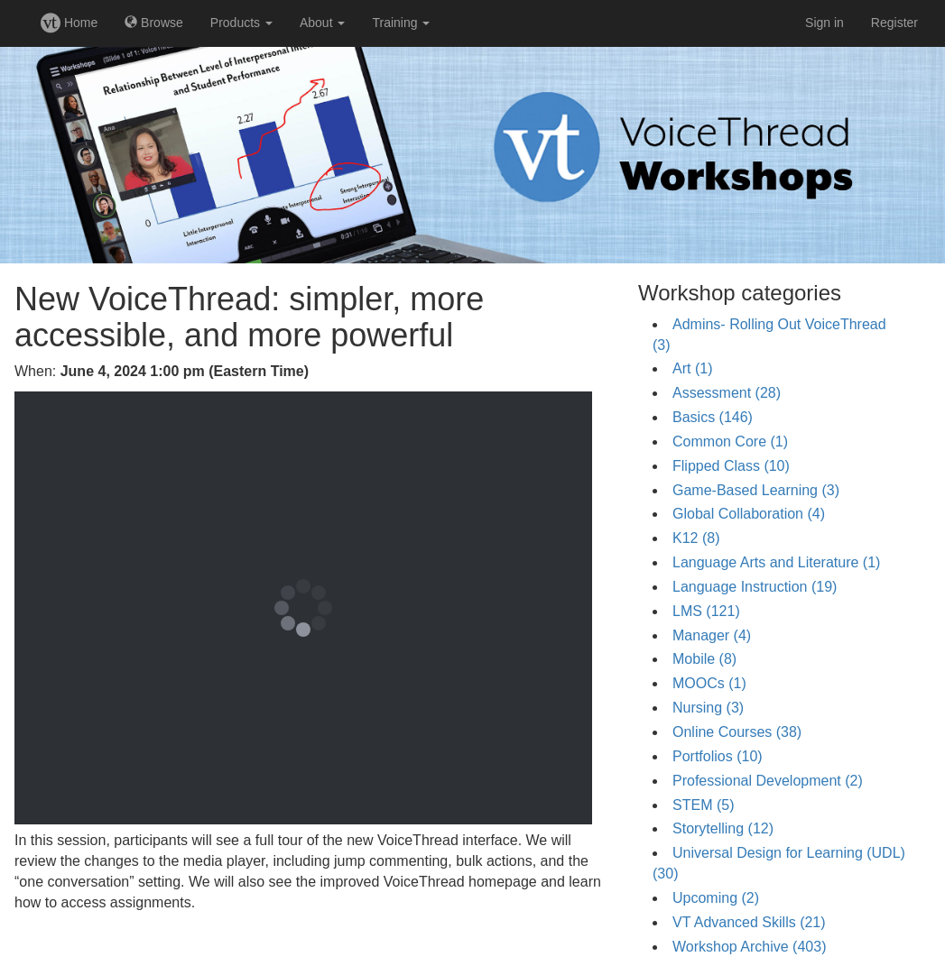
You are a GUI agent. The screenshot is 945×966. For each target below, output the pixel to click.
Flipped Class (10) (731, 466)
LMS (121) (706, 611)
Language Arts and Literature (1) (776, 562)
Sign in (824, 22)
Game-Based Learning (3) (755, 490)
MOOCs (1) (709, 683)
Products (241, 22)
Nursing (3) (708, 707)
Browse (154, 22)
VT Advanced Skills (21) (749, 922)
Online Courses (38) (736, 732)
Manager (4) (711, 635)
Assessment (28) (726, 392)
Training (401, 22)
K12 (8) (695, 538)
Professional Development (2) (767, 780)
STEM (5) (703, 805)
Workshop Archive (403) (749, 946)
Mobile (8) (704, 659)
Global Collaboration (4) (748, 513)
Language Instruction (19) (754, 586)
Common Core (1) (730, 441)
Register (894, 22)
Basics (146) (712, 417)
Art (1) (692, 368)
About (322, 22)
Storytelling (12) (723, 828)
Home (69, 22)
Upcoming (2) (715, 898)
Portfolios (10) (717, 756)
